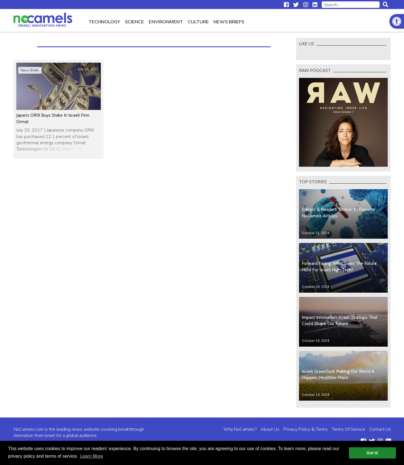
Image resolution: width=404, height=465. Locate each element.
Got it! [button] (372, 453)
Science (134, 22)
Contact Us (380, 429)
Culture (198, 22)
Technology (104, 22)
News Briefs (228, 22)
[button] (396, 21)
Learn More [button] (91, 456)
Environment (166, 22)
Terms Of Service (348, 429)
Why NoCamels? (240, 429)
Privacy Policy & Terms (305, 429)
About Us (270, 429)
